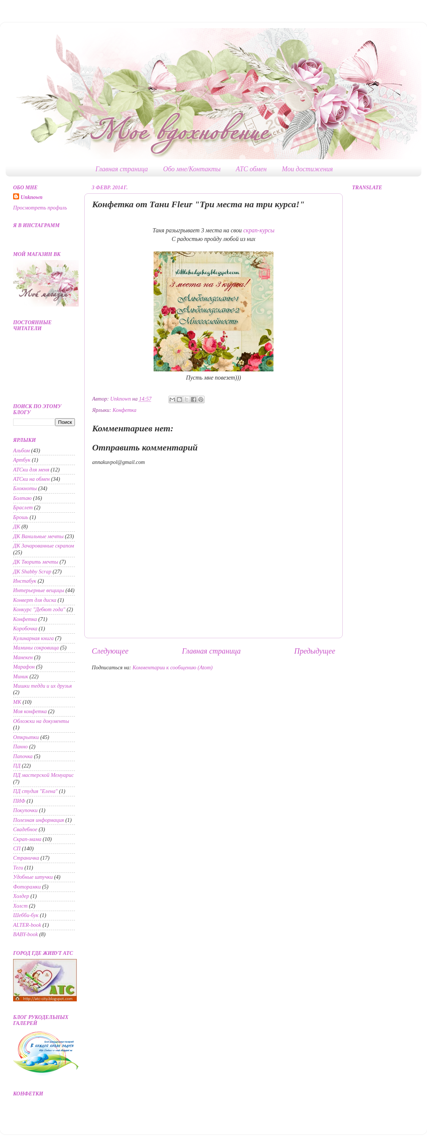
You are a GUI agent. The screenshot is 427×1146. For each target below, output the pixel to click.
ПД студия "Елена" (35, 791)
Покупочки (25, 810)
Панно (20, 747)
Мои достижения (307, 169)
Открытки (26, 737)
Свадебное (25, 829)
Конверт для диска (34, 600)
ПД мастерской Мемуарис (43, 775)
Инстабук (24, 581)
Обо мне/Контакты (192, 169)
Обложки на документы (41, 721)
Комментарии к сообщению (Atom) (173, 667)
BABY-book (25, 934)
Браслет (23, 507)
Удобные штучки (33, 877)
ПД (17, 766)
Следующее (110, 651)
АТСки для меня (31, 470)
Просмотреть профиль (40, 208)
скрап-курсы (258, 230)
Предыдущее (314, 651)
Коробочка (25, 628)
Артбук (21, 460)
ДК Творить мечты (35, 562)
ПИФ (19, 801)
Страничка (26, 858)
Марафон (24, 667)
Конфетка (124, 410)
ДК (16, 527)
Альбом (21, 450)
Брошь (20, 517)
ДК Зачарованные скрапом (43, 546)
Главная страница (122, 169)
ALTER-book (27, 925)
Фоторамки (27, 887)
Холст (20, 906)
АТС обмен (251, 169)
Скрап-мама (27, 839)
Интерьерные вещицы (38, 590)
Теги (18, 868)
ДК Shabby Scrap (32, 571)
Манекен (23, 657)
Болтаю (22, 498)
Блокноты (25, 488)
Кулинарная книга (33, 638)
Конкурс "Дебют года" (39, 609)
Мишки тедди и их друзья (42, 686)
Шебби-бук (26, 915)
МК (17, 702)
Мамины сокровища (36, 648)
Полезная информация (38, 820)
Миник (20, 676)
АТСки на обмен (31, 479)
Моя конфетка (30, 711)
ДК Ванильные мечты (38, 536)
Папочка (23, 756)
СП (17, 848)
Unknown (31, 197)
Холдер (21, 896)
